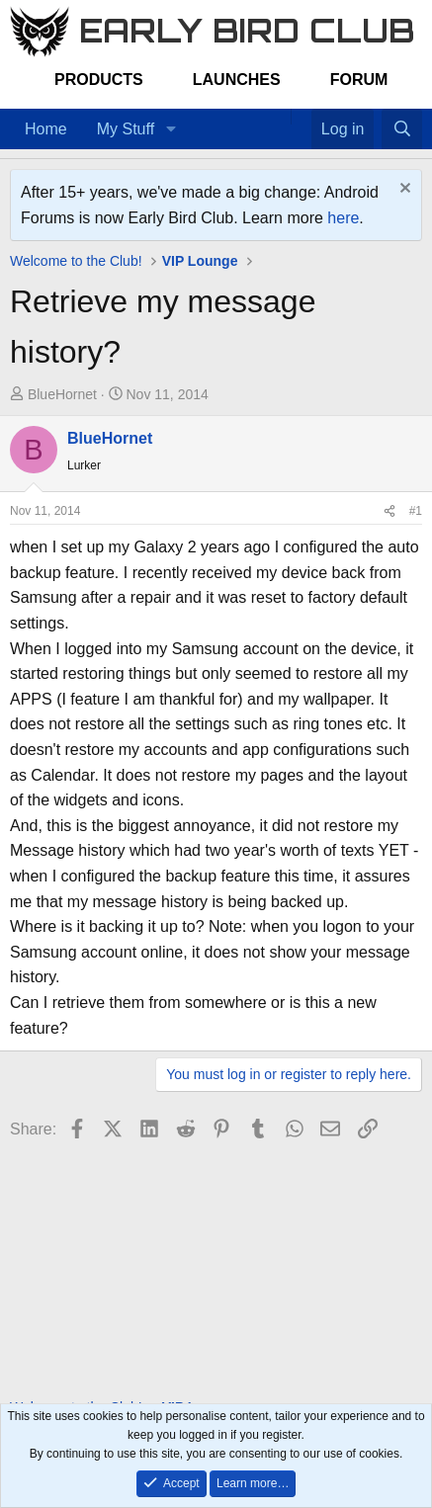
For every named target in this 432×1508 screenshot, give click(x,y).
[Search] (402, 129)
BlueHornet (62, 394)
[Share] (389, 511)
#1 (415, 511)
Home (46, 129)
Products (98, 79)
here (343, 217)
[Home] (281, 117)
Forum (359, 79)
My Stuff (125, 129)
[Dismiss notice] (402, 190)
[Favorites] (301, 117)
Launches (237, 79)
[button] (170, 129)
